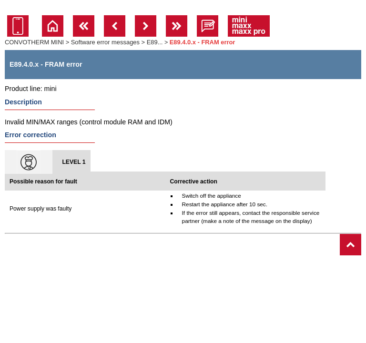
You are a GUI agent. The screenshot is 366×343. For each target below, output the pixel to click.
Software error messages (105, 42)
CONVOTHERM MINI (34, 42)
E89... (155, 42)
